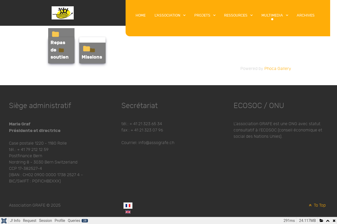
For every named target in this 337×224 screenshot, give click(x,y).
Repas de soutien (60, 50)
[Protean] (63, 12)
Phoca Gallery (277, 68)
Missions (92, 57)
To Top (317, 205)
